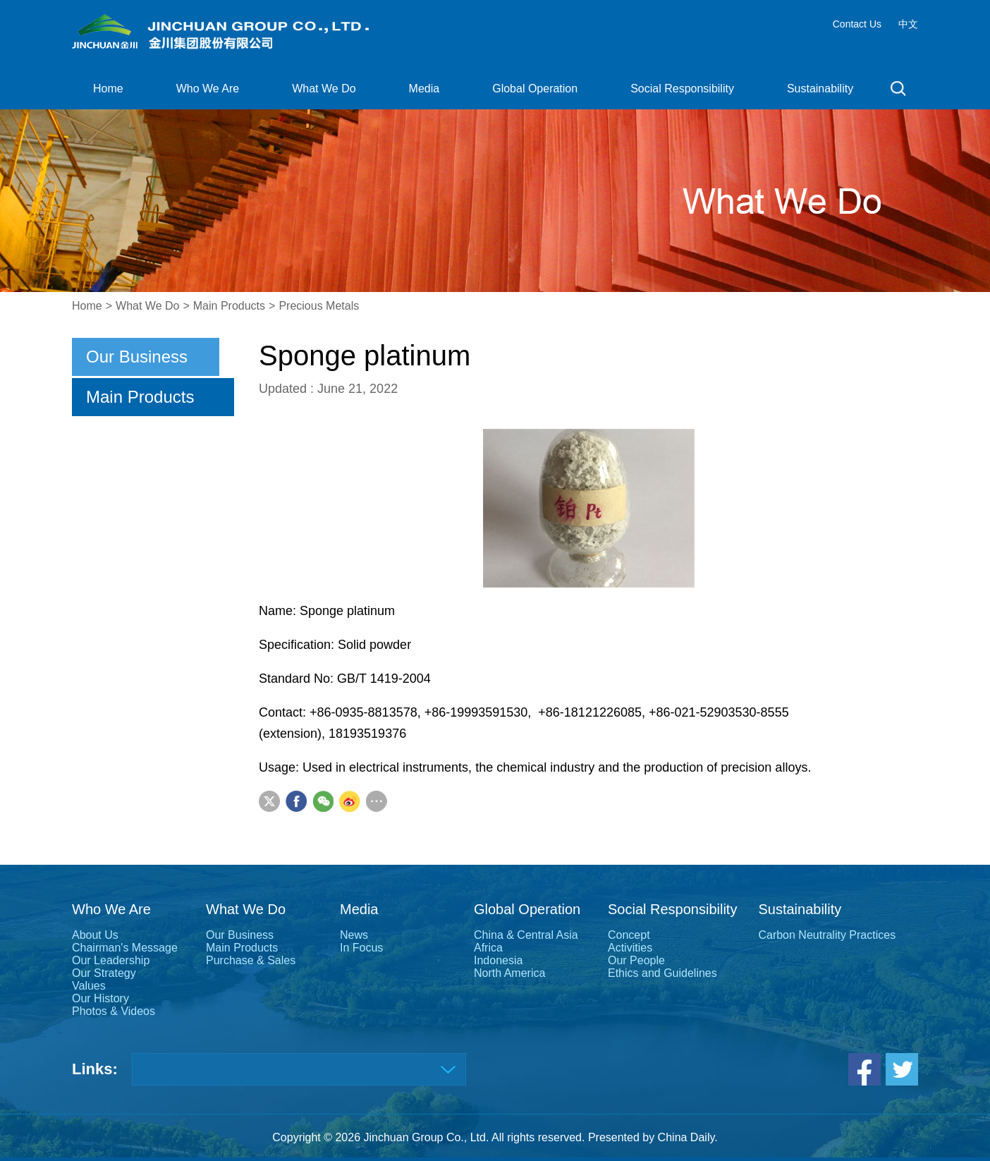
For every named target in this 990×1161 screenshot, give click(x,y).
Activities (630, 948)
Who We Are (208, 89)
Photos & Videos (113, 1011)
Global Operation (535, 89)
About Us (95, 935)
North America (509, 973)
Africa (488, 948)
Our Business (137, 356)
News (354, 935)
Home (108, 89)
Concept (629, 935)
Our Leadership (110, 960)
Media (424, 89)
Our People (636, 960)
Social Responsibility (682, 89)
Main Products (229, 306)
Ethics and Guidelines (662, 973)
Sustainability (820, 89)
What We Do (323, 89)
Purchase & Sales (250, 960)
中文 (908, 24)
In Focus (361, 948)
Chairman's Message (125, 948)
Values (89, 986)
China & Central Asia (526, 935)
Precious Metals (319, 306)
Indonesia (498, 960)
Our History (100, 998)
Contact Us (857, 24)
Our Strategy (104, 973)
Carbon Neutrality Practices (827, 935)
